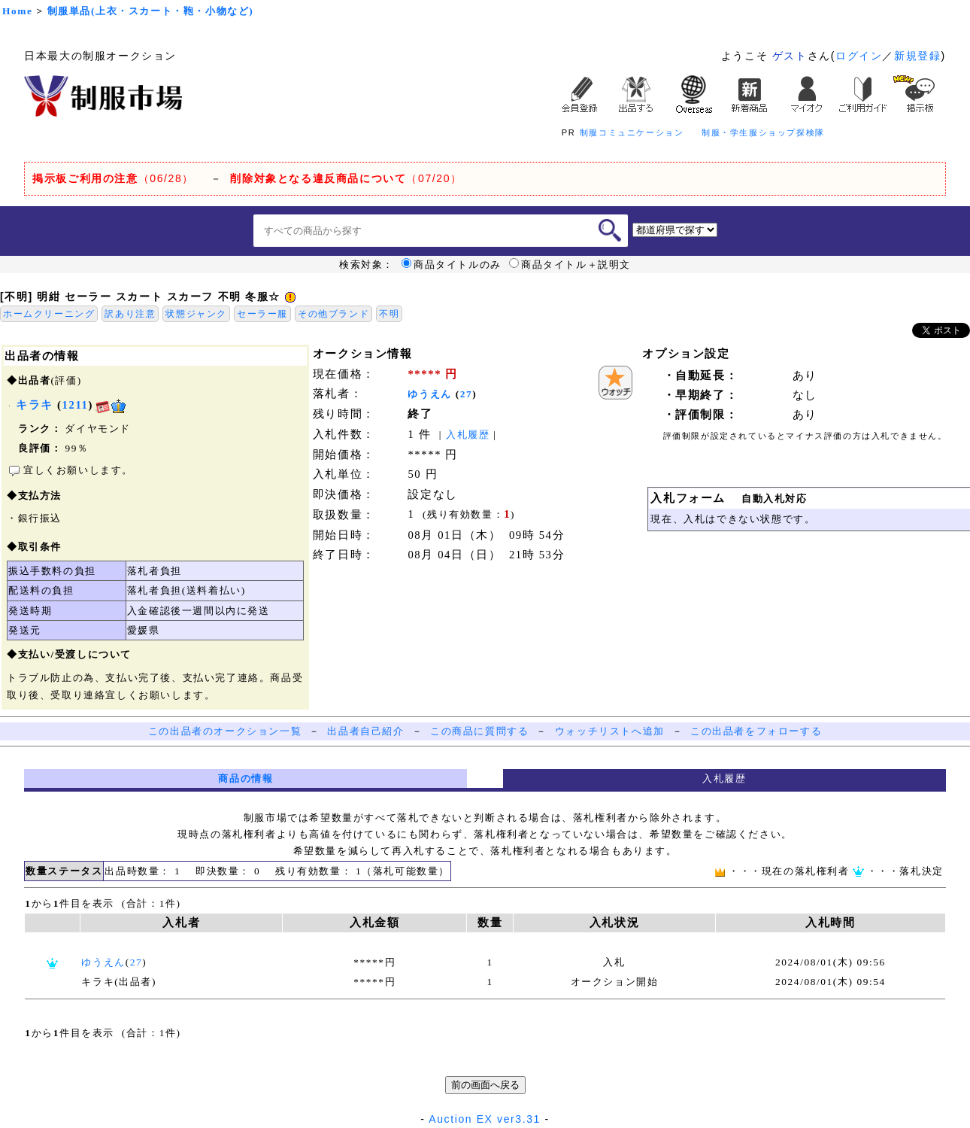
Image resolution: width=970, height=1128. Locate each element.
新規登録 (917, 56)
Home (17, 11)
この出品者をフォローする (756, 731)
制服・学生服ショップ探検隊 (763, 132)
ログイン (858, 56)
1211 (75, 405)
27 (466, 394)
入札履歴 (468, 434)
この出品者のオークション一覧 (225, 731)
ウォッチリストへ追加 (610, 731)
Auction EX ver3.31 (485, 1119)
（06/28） (113, 178)
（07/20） (346, 178)
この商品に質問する (479, 731)
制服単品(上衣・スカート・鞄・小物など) (150, 11)
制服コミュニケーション (632, 132)
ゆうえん (429, 394)
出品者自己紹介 (365, 731)
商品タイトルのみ (452, 265)
